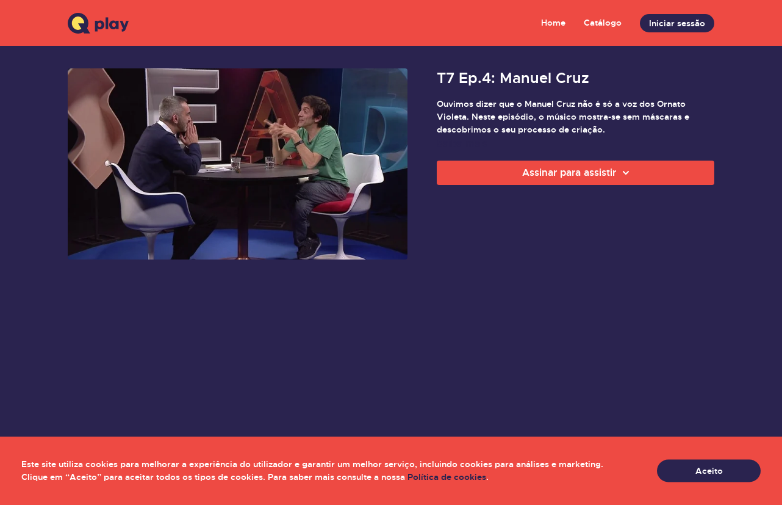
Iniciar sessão (677, 23)
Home (553, 22)
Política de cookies (446, 476)
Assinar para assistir (577, 172)
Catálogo (603, 22)
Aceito (709, 470)
